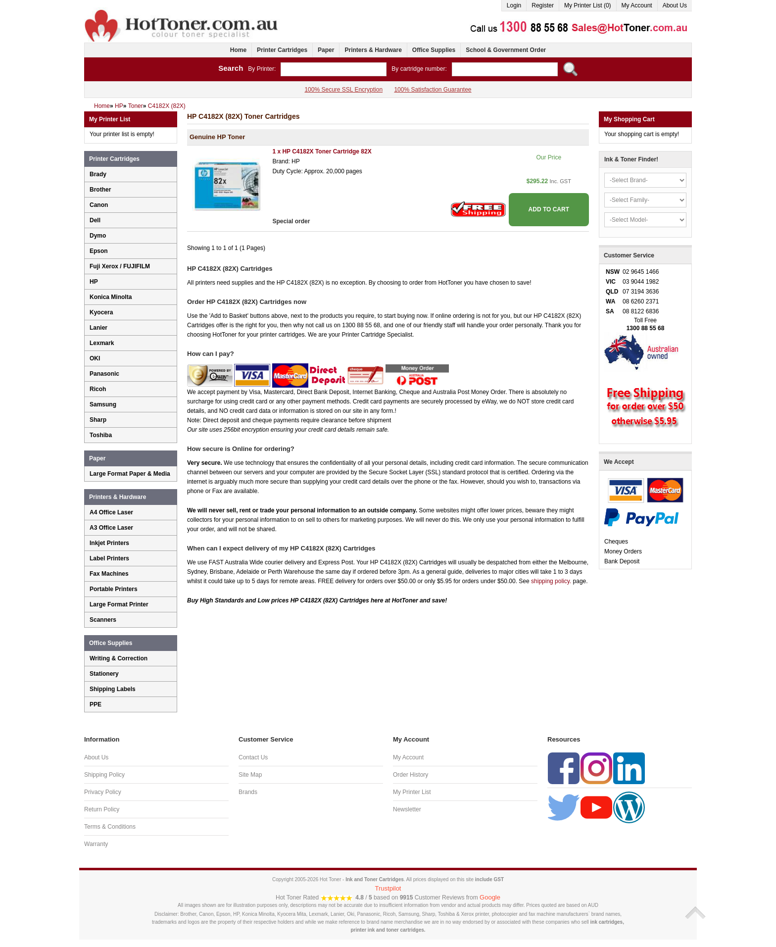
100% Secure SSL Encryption (343, 89)
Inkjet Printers (109, 543)
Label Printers (109, 558)
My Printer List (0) (587, 5)
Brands (248, 792)
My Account (637, 5)
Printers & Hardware (372, 50)
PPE (95, 704)
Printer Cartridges (282, 50)
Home (238, 50)
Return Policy (101, 809)
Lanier (98, 327)
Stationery (104, 673)
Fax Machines (109, 573)
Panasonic (104, 373)
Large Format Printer (119, 604)
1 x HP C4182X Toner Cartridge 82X (321, 151)
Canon (99, 204)
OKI (95, 358)
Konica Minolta (111, 297)
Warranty (96, 844)
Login (514, 5)
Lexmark (102, 343)
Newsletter (407, 809)
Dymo (98, 235)
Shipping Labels (113, 689)
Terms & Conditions (110, 826)
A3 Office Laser (111, 527)
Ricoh (98, 389)
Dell (95, 220)
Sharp (98, 419)
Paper (326, 50)
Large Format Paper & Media (130, 473)
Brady (98, 174)
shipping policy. (551, 581)
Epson (99, 251)
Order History (410, 774)
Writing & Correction (118, 658)
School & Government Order (506, 50)
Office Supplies (433, 50)
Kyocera (101, 312)
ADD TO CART (549, 209)
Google (490, 897)
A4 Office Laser (111, 512)
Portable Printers (114, 589)
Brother (100, 189)
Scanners (103, 619)
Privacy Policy (102, 792)
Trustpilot (388, 888)
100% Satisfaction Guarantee (432, 89)
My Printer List (412, 792)
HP (94, 281)
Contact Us (253, 757)
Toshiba (101, 435)
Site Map (250, 774)
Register (543, 5)
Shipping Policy (104, 774)
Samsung (103, 404)
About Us (675, 5)
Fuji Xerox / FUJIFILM (120, 266)
